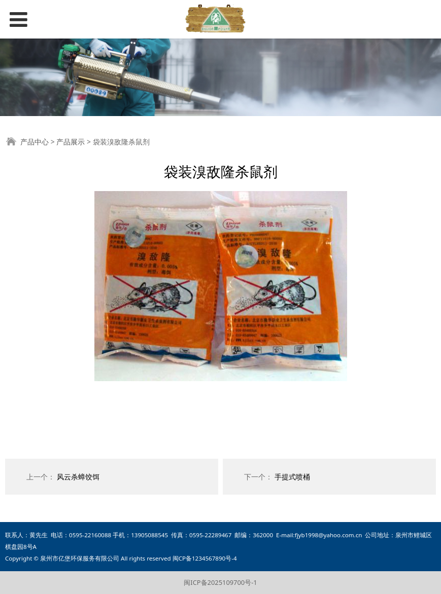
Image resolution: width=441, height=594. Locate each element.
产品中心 (34, 141)
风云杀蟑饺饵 (78, 476)
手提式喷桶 (292, 476)
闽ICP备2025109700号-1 (220, 582)
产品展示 (70, 141)
